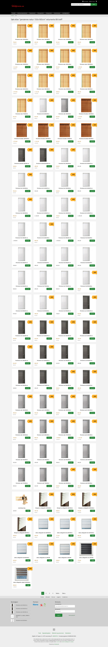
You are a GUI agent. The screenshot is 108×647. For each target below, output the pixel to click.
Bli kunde (48, 597)
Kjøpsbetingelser (46, 633)
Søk (94, 4)
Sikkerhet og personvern (58, 633)
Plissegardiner (41, 13)
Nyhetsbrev (68, 633)
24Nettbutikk (56, 644)
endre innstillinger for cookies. (68, 641)
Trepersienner (32, 13)
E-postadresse (58, 604)
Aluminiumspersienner (22, 13)
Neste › (58, 593)
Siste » (64, 593)
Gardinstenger (57, 13)
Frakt (39, 633)
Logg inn (59, 597)
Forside (13, 13)
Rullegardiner (49, 13)
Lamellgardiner (65, 13)
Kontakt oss (64, 597)
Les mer (58, 641)
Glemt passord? (72, 615)
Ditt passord (57, 609)
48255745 (55, 636)
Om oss (53, 597)
